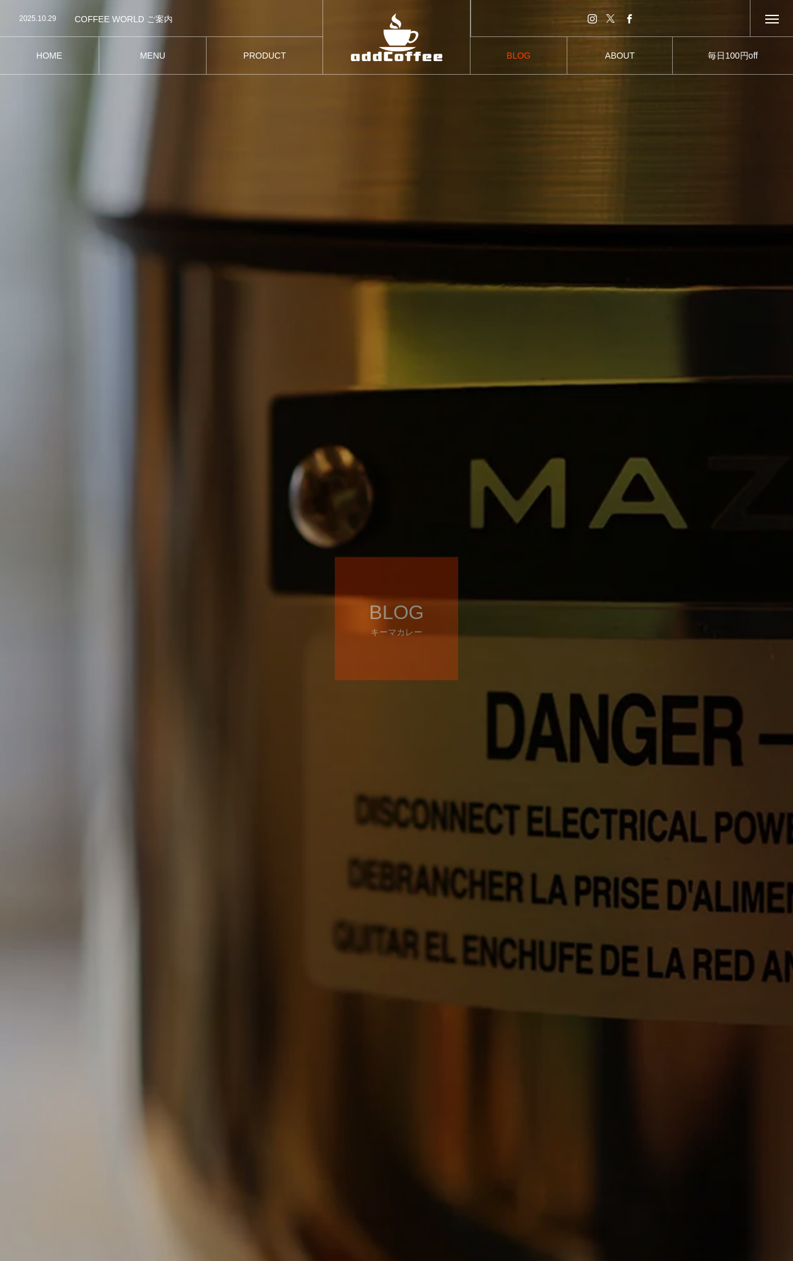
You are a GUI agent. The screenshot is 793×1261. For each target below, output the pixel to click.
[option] (161, 19)
